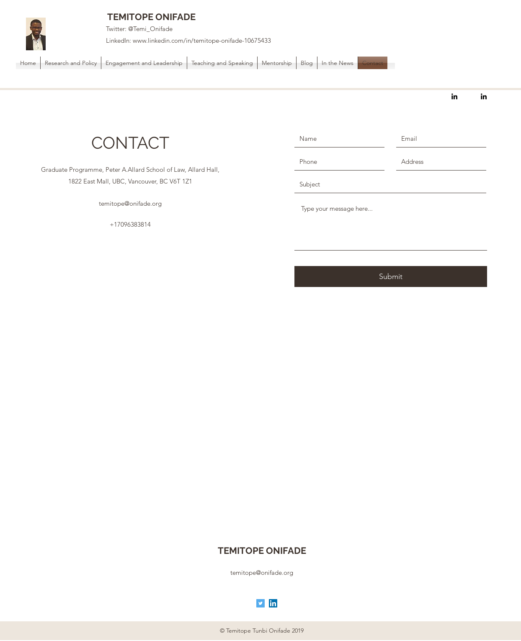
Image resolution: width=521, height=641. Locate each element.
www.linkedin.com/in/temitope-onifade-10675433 (202, 40)
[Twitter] (260, 603)
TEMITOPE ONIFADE (151, 16)
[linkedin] (454, 96)
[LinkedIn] (273, 603)
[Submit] (390, 276)
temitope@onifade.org (130, 203)
